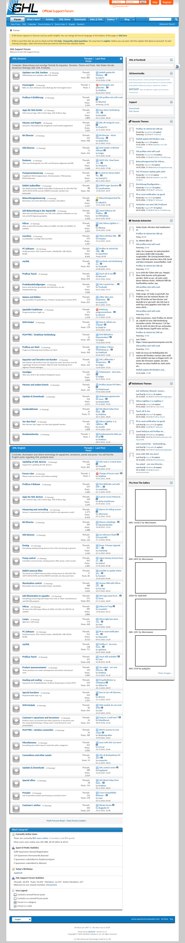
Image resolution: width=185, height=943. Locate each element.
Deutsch (80, 24)
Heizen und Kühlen (31, 297)
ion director (154, 82)
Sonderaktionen (30, 409)
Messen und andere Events (35, 384)
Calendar (32, 24)
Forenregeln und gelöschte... (105, 86)
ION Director (28, 148)
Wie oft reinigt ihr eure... (110, 122)
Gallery (112, 19)
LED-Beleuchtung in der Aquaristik (39, 210)
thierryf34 (148, 198)
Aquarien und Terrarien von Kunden (39, 359)
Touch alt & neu (106, 273)
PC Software (28, 248)
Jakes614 (148, 165)
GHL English (18, 448)
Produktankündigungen (33, 284)
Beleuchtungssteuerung (33, 198)
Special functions (30, 692)
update (155, 90)
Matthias (149, 394)
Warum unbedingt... (108, 522)
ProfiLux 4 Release (31, 484)
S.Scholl (147, 175)
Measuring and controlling (35, 509)
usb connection (163, 90)
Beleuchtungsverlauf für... (110, 198)
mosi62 (149, 404)
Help (155, 2)
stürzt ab (142, 90)
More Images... (165, 673)
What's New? (33, 19)
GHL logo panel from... (109, 596)
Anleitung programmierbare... (104, 310)
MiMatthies (150, 435)
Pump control (29, 558)
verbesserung (133, 92)
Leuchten (26, 236)
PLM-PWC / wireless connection (37, 730)
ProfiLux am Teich (30, 347)
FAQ (24, 24)
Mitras (25, 223)
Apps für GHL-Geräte (32, 110)
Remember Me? (121, 6)
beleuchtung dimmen (136, 80)
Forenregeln (28, 85)
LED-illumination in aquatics (36, 596)
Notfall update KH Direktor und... (151, 139)
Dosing (25, 545)
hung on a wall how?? (108, 717)
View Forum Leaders (76, 820)
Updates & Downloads (33, 396)
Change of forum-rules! (109, 473)
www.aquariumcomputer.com (145, 919)
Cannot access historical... (110, 497)
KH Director (28, 135)
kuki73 (147, 142)
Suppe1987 (148, 208)
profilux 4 (164, 85)
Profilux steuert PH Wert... (110, 384)
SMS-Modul (28, 322)
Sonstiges (27, 372)
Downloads (80, 19)
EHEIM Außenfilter (31, 185)
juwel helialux (133, 85)
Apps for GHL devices (32, 497)
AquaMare (148, 132)
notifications (156, 85)
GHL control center (107, 767)
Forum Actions (44, 24)
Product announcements (34, 667)
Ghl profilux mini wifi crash (111, 97)
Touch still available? (108, 656)
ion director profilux (165, 82)
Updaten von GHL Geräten (35, 72)
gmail (130, 82)
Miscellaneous (29, 742)
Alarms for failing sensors (110, 509)
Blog (126, 19)
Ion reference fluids (107, 534)
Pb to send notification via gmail (150, 194)
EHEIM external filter (32, 570)
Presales (26, 792)
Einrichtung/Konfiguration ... (149, 184)
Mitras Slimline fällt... (108, 236)
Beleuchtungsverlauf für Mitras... (151, 161)
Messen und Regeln (31, 122)
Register (167, 2)
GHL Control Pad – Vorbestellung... (151, 444)
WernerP (149, 414)
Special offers (28, 780)
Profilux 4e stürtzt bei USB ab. (149, 129)
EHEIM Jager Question (109, 185)
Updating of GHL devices (34, 461)
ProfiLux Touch (29, 273)
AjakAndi (18, 872)
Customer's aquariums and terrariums (40, 717)
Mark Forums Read (56, 820)
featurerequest (160, 80)
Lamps (25, 619)
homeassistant (138, 82)
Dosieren (26, 160)
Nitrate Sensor (105, 805)
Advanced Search (167, 24)
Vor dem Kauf (29, 421)
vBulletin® (92, 932)
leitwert (149, 85)
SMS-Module (28, 705)
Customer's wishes (31, 805)
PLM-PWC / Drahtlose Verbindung (38, 334)
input (145, 82)
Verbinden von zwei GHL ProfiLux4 (151, 204)
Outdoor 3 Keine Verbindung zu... (105, 348)
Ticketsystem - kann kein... (110, 372)
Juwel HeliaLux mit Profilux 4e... (150, 431)
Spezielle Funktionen (32, 309)
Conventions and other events (36, 755)
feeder (168, 80)
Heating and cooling (32, 680)
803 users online (40, 838)
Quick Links (60, 24)
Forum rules (28, 473)
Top (171, 919)
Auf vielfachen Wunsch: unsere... (150, 391)
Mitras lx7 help (105, 606)
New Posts (15, 24)
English (72, 24)
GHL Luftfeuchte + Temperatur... (105, 360)
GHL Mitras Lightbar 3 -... (110, 223)
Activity (50, 19)
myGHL (25, 261)
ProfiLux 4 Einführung (32, 97)
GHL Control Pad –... (108, 284)
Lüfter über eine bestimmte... (104, 298)
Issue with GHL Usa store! (110, 742)
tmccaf (148, 457)
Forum (17, 19)
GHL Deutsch (19, 58)
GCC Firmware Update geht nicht (150, 171)
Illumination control (32, 583)
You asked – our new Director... (150, 464)
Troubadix (150, 447)
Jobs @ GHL (96, 19)
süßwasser (149, 90)
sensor (134, 89)
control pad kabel (149, 80)
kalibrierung (142, 85)
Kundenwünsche (30, 434)
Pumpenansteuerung (32, 173)
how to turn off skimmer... (110, 692)
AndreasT (148, 187)
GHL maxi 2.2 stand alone (110, 461)
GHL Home (64, 19)
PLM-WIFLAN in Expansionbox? (104, 336)
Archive (164, 919)
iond (148, 82)
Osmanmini (51, 884)
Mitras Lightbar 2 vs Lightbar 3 (149, 401)
